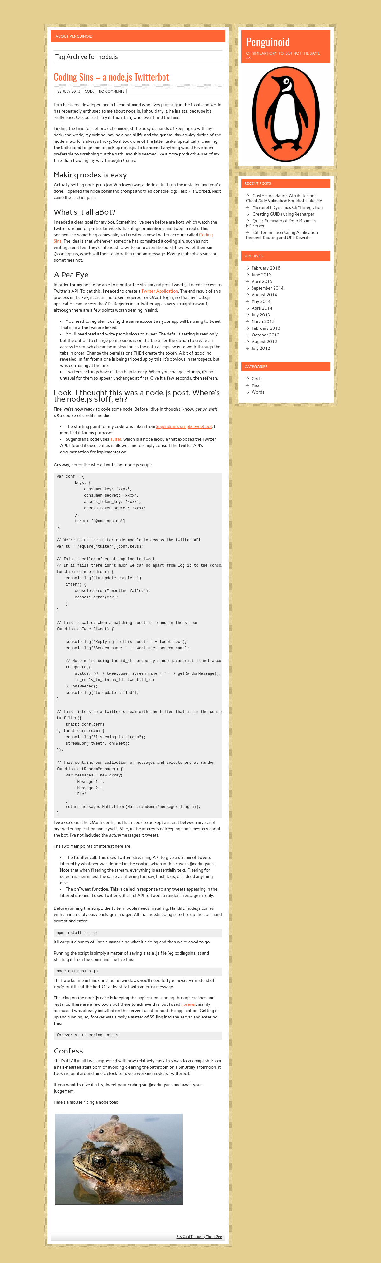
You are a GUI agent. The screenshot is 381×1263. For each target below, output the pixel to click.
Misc (256, 385)
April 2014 (262, 308)
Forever (188, 1004)
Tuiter (115, 439)
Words (258, 392)
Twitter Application (160, 290)
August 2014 (264, 294)
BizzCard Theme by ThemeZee (199, 1237)
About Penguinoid (74, 36)
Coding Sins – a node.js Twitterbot (111, 76)
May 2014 (261, 301)
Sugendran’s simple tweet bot (184, 426)
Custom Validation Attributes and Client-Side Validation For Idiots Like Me (284, 198)
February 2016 (266, 268)
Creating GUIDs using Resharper (284, 214)
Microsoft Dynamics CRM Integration (288, 207)
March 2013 (263, 321)
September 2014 (268, 288)
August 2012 (264, 341)
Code (89, 91)
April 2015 (262, 281)
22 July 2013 (68, 91)
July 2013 (261, 314)
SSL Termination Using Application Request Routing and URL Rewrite (282, 235)
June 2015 (262, 274)
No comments (112, 91)
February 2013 (266, 328)
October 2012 (266, 334)
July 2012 (261, 348)
